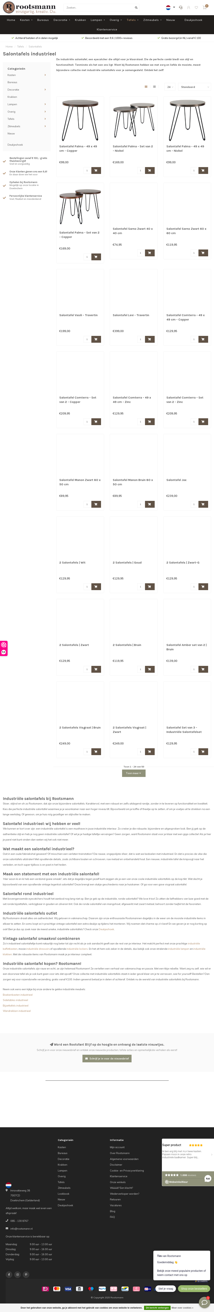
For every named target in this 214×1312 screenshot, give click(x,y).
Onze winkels (118, 1182)
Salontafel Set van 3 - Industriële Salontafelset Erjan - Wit (184, 732)
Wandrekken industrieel (17, 1010)
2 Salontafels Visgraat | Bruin (80, 727)
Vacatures (116, 1205)
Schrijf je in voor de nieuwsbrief (107, 1058)
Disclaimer (116, 1164)
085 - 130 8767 (19, 1220)
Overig (114, 20)
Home (11, 20)
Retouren (115, 1199)
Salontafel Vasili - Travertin (78, 315)
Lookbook (63, 1193)
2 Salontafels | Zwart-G (182, 562)
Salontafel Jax (176, 480)
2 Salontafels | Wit (72, 562)
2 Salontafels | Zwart (74, 645)
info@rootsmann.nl (21, 1228)
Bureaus (43, 20)
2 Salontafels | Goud (127, 562)
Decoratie (60, 20)
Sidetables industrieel (15, 1000)
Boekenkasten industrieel (18, 994)
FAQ (112, 1216)
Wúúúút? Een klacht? (121, 1187)
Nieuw (170, 20)
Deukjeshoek (193, 20)
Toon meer (133, 773)
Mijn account (117, 1147)
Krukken (80, 20)
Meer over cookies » (182, 1307)
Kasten (25, 20)
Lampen (96, 20)
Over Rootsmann (120, 1153)
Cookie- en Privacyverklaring (127, 1170)
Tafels (131, 20)
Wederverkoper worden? (124, 1193)
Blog (112, 1211)
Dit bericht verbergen (157, 1307)
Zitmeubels (151, 20)
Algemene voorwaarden (124, 1158)
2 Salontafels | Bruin (127, 645)
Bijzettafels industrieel (15, 1005)
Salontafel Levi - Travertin (131, 315)
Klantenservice (107, 29)
